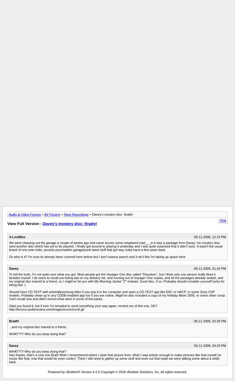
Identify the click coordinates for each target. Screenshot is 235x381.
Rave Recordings (76, 214)
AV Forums (52, 214)
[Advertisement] (117, 15)
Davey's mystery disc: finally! (70, 223)
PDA (223, 220)
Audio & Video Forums (25, 214)
